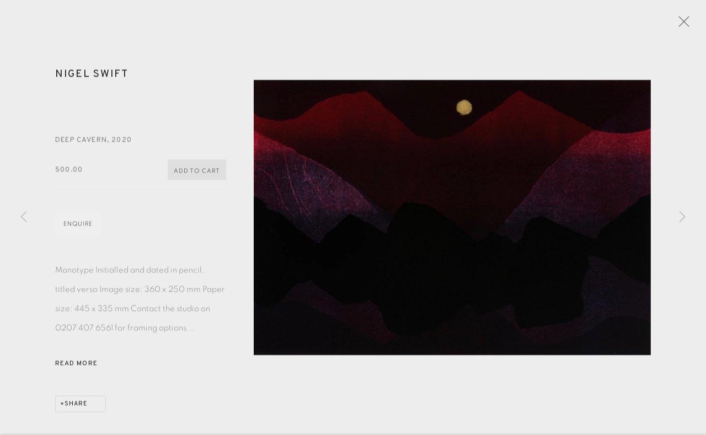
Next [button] (682, 217)
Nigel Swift (92, 78)
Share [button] (76, 408)
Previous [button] (23, 217)
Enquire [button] (78, 228)
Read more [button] (76, 367)
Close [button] (684, 25)
